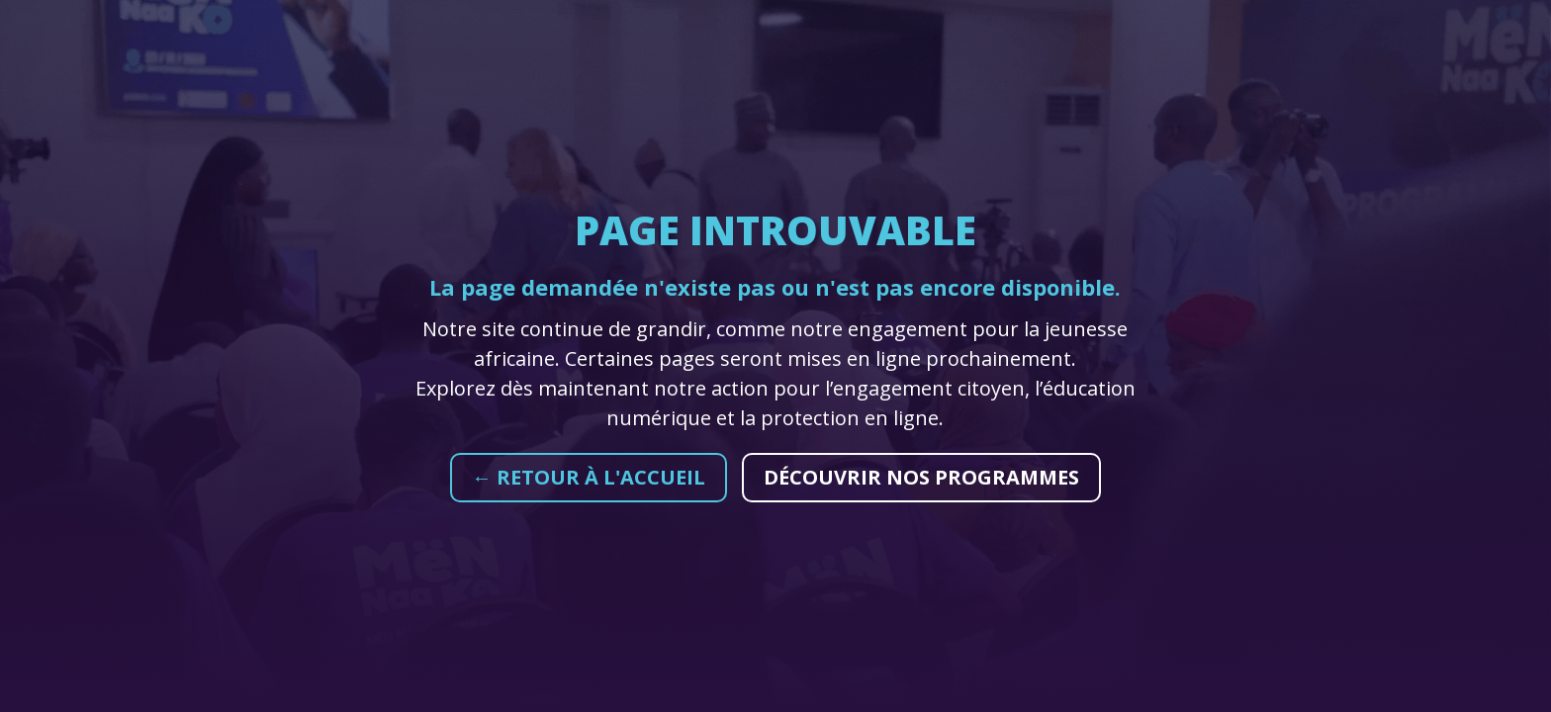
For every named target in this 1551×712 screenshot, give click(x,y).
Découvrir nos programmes (921, 477)
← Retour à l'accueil (588, 477)
